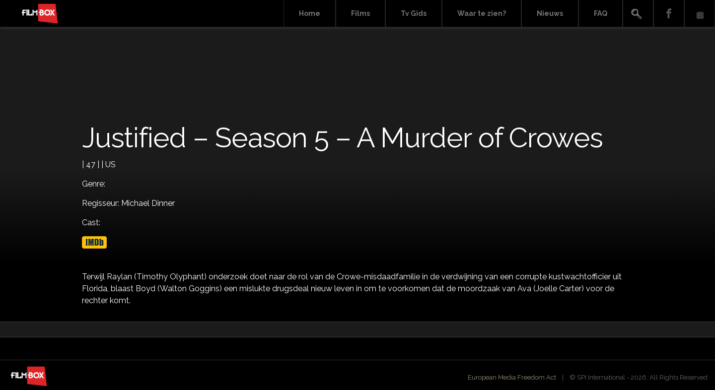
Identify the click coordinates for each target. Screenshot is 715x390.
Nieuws (550, 13)
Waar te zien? (481, 13)
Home (309, 13)
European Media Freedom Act (512, 377)
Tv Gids (414, 13)
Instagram (699, 13)
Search (638, 13)
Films (360, 13)
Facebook (668, 13)
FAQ (600, 13)
